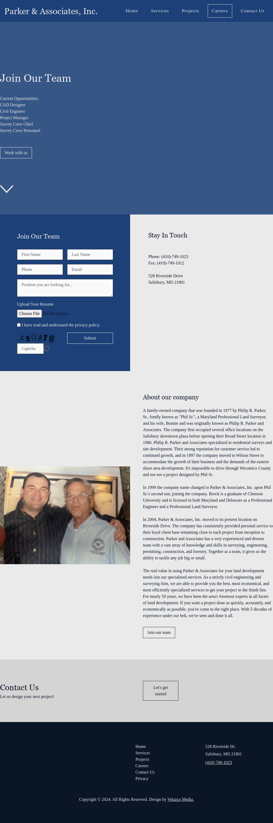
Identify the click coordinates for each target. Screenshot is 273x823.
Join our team (159, 632)
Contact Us (252, 10)
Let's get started (161, 690)
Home (132, 10)
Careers (220, 10)
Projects (190, 10)
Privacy (141, 778)
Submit (90, 338)
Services (160, 10)
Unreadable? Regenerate (46, 348)
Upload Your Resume (35, 304)
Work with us (16, 152)
